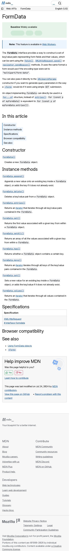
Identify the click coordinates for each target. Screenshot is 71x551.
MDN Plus (7, 466)
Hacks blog (8, 510)
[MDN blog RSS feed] (23, 433)
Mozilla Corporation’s (17, 536)
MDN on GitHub (44, 466)
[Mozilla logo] (11, 521)
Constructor (10, 125)
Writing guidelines (44, 456)
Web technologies (11, 485)
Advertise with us (10, 461)
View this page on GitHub (17, 394)
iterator (19, 208)
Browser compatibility (14, 138)
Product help (9, 471)
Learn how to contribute (17, 378)
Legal (50, 525)
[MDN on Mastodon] (18, 433)
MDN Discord (43, 461)
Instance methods (13, 129)
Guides (5, 495)
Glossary (6, 505)
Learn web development (14, 490)
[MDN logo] (8, 419)
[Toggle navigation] (66, 3)
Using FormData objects (20, 345)
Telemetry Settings (32, 525)
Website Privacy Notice (35, 521)
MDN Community (44, 446)
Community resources (46, 451)
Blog (4, 451)
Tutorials (6, 500)
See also (8, 142)
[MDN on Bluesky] (9, 433)
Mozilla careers (10, 456)
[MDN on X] (14, 433)
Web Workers (49, 44)
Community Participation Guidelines (41, 529)
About (5, 446)
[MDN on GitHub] (4, 433)
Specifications (11, 134)
